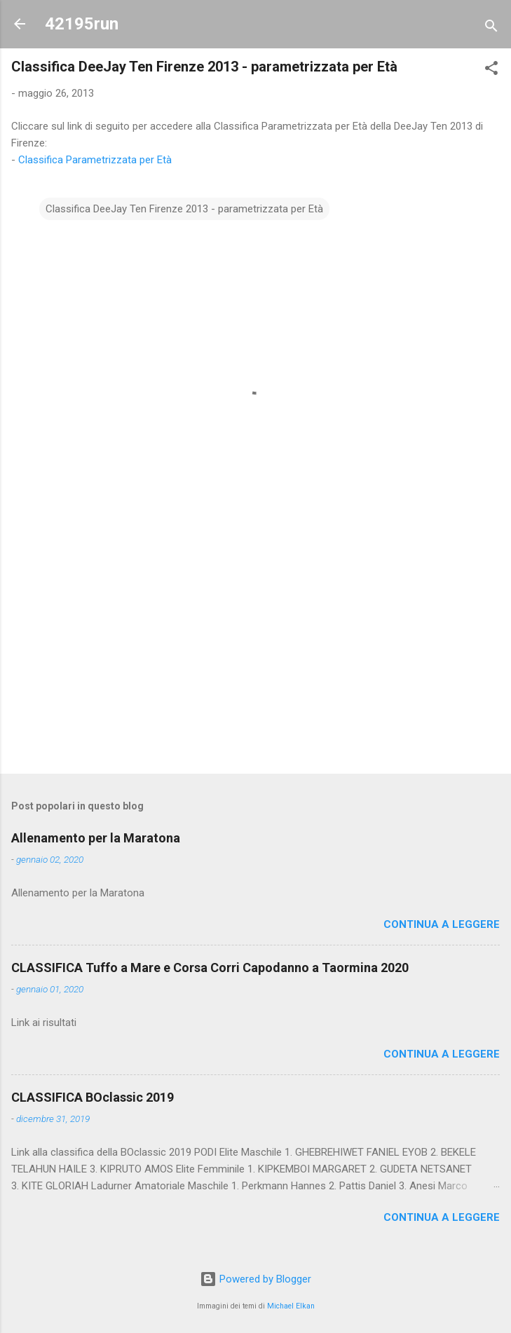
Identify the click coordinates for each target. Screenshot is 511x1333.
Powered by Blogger (255, 1279)
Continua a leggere (441, 924)
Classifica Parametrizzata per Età (95, 159)
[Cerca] (491, 28)
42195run (81, 24)
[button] (491, 70)
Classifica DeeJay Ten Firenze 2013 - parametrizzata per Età (184, 209)
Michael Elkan (291, 1306)
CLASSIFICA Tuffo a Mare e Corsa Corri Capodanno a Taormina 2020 (210, 967)
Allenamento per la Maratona (95, 837)
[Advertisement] (255, 653)
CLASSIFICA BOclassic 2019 (92, 1097)
